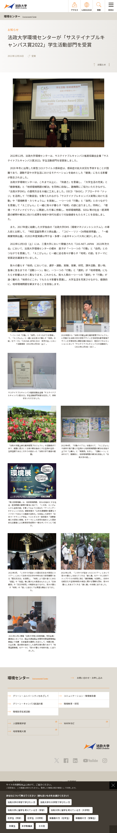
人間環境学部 (19, 723)
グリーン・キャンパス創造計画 (28, 703)
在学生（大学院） (35, 818)
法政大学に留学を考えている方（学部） (27, 810)
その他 (42, 826)
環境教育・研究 (71, 703)
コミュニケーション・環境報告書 (80, 695)
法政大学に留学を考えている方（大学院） (71, 810)
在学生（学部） (15, 818)
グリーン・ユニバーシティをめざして (31, 695)
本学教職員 (27, 826)
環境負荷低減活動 (21, 711)
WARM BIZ (69, 723)
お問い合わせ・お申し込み (89, 677)
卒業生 (12, 826)
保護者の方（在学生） (60, 818)
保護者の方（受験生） (86, 818)
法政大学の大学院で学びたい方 (55, 802)
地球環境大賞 (19, 731)
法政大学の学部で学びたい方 (21, 802)
